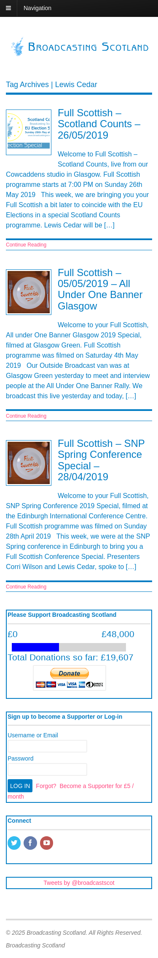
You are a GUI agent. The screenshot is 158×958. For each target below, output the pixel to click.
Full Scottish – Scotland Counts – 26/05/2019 (99, 124)
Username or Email (33, 735)
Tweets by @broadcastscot (78, 882)
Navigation (37, 8)
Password (20, 758)
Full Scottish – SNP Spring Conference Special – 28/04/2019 (101, 460)
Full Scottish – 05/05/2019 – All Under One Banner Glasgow (100, 289)
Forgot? (46, 786)
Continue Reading (26, 245)
